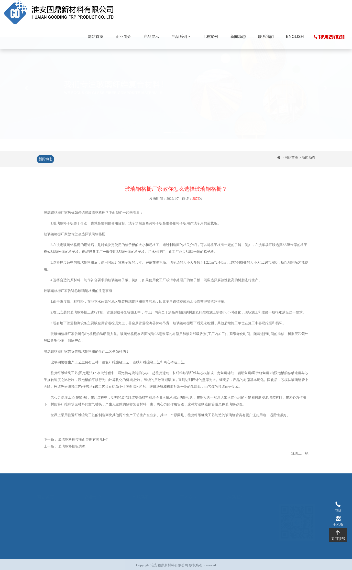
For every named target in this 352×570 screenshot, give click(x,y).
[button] (26, 99)
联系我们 (266, 36)
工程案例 (210, 36)
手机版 (338, 518)
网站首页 (95, 36)
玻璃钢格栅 (52, 215)
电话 (338, 504)
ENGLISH (295, 36)
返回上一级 (299, 456)
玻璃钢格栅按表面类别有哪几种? (83, 442)
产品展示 (151, 36)
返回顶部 (338, 532)
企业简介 (123, 36)
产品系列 (179, 36)
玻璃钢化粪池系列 (145, 516)
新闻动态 (238, 36)
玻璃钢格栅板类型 (72, 449)
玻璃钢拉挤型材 (144, 509)
